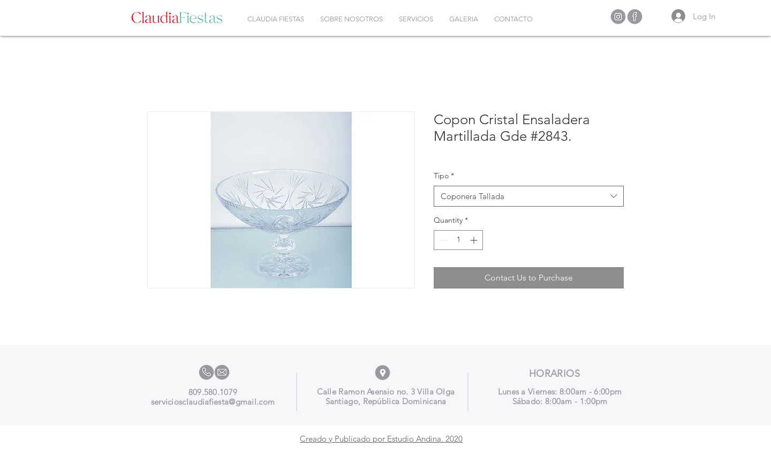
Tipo (444, 175)
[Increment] (474, 240)
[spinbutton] (458, 240)
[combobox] (529, 196)
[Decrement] (442, 240)
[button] (416, 19)
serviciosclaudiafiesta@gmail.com (213, 402)
